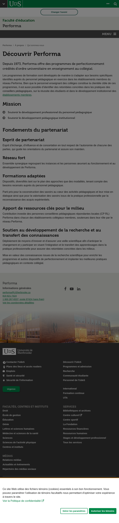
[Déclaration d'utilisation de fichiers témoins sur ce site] (59, 500)
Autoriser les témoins (102, 511)
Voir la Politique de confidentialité (22, 500)
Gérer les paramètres (74, 511)
